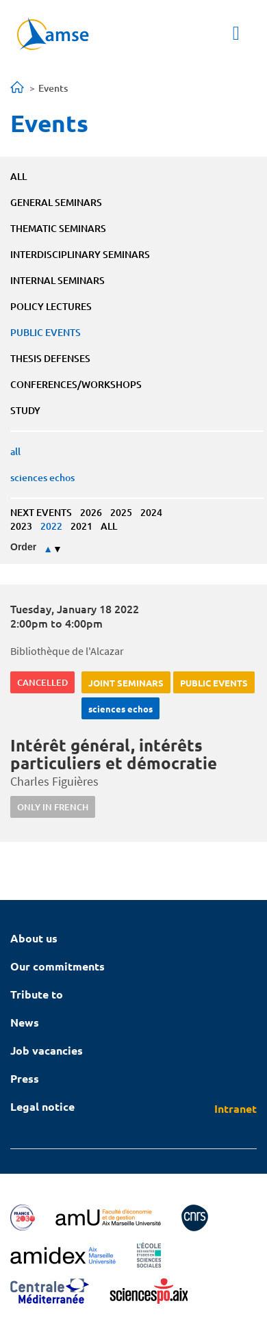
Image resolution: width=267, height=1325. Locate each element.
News (24, 1022)
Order (23, 546)
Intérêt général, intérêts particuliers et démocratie (113, 753)
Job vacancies (46, 1050)
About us (34, 938)
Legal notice (42, 1106)
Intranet (235, 1108)
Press (24, 1078)
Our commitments (57, 966)
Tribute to (36, 994)
